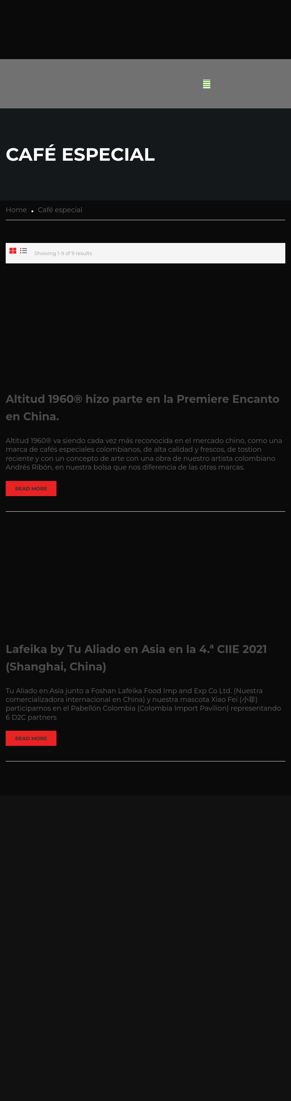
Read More (31, 489)
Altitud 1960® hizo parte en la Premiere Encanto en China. (143, 407)
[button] (206, 84)
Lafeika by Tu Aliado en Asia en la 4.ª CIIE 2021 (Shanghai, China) (136, 657)
